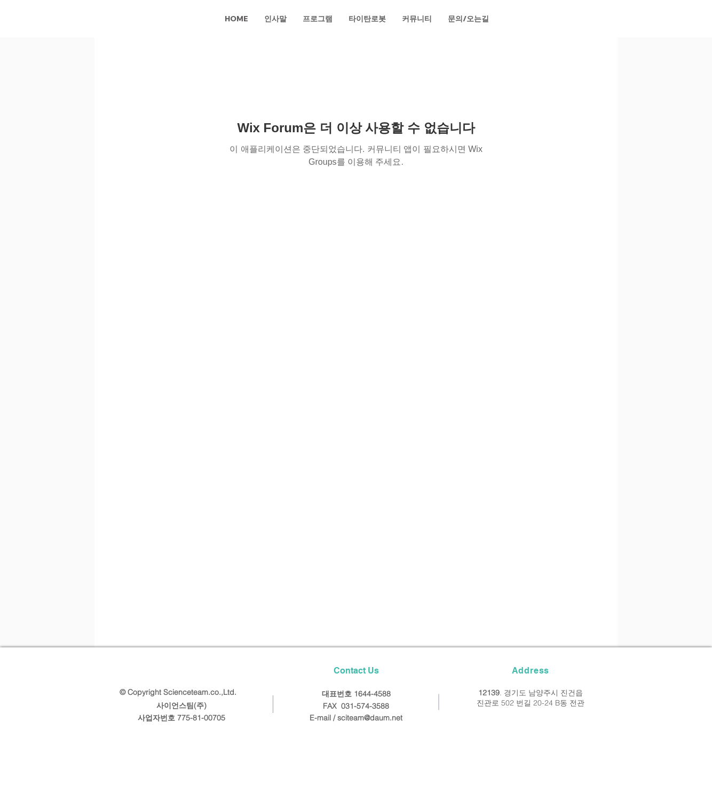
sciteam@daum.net (369, 718)
